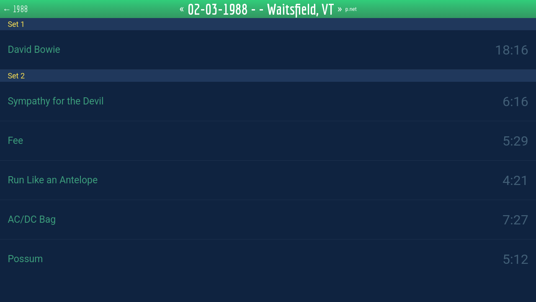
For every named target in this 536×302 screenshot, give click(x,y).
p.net (351, 9)
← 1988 (15, 9)
